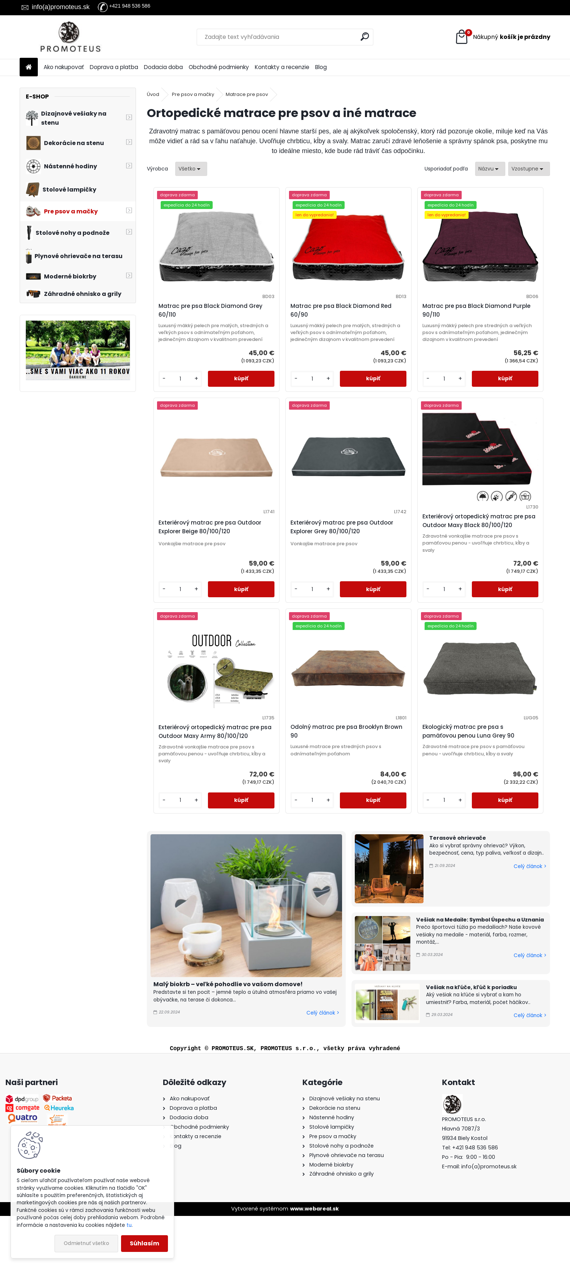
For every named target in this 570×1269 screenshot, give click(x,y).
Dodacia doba (163, 67)
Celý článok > (322, 1066)
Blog (321, 67)
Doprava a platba (114, 67)
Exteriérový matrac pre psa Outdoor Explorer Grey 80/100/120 (193, 552)
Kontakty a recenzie (282, 67)
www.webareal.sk (314, 1261)
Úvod (153, 94)
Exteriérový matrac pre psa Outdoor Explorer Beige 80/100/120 (495, 323)
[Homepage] (29, 67)
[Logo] (70, 37)
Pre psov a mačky (193, 94)
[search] (365, 36)
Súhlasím (144, 1243)
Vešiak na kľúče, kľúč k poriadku (471, 1040)
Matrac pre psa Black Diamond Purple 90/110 (388, 310)
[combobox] (490, 169)
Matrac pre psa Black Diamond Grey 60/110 (185, 310)
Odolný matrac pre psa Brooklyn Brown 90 (490, 549)
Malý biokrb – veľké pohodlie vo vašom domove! (228, 1037)
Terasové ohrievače (457, 891)
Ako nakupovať (64, 67)
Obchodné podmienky (219, 67)
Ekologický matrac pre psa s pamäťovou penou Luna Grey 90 (347, 773)
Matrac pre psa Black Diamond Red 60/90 (286, 310)
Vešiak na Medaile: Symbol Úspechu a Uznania (480, 972)
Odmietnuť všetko (86, 1243)
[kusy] (170, 400)
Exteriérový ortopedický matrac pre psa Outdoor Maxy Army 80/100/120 (391, 546)
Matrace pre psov (247, 94)
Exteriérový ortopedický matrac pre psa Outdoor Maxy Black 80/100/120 (291, 546)
